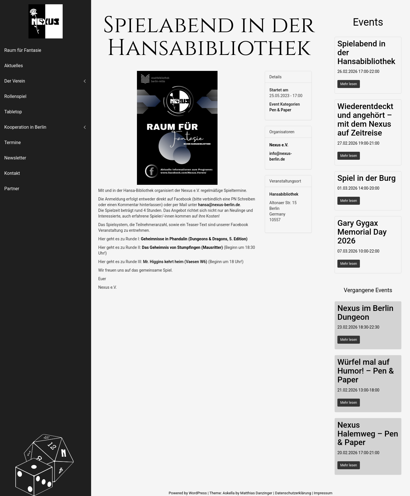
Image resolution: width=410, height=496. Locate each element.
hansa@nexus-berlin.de (219, 204)
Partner (11, 188)
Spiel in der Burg (366, 178)
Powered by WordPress (188, 493)
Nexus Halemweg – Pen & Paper (367, 433)
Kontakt (12, 173)
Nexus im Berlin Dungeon (365, 313)
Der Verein (14, 81)
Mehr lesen (348, 84)
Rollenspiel (15, 96)
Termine (12, 142)
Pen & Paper (280, 110)
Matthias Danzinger (256, 493)
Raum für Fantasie (22, 50)
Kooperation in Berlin (25, 127)
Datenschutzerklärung (293, 493)
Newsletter (15, 158)
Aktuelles (13, 65)
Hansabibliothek (283, 194)
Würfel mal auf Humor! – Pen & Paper (365, 370)
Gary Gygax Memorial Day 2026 (362, 231)
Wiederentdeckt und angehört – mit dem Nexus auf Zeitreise (365, 119)
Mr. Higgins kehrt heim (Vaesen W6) (175, 261)
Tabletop (13, 111)
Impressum (323, 493)
